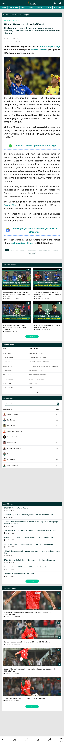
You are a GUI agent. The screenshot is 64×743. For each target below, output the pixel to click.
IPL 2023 (55, 250)
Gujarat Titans (11, 205)
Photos (39, 7)
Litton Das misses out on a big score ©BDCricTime (24, 698)
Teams (31, 7)
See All (32, 581)
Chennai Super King (44, 250)
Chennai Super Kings (49, 46)
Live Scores (13, 7)
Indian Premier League (20, 15)
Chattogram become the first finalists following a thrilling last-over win (47, 294)
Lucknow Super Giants (22, 243)
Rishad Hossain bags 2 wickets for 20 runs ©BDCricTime (27, 642)
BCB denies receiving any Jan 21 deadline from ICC (47, 326)
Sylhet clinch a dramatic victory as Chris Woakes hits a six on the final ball (16, 294)
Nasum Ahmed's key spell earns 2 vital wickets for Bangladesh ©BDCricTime (30, 670)
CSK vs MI (32, 253)
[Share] (28, 270)
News (23, 7)
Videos (48, 7)
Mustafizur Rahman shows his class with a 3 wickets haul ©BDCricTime (27, 614)
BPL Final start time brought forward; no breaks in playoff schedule (15, 327)
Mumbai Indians (39, 50)
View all (32, 336)
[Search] (58, 404)
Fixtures (57, 7)
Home (4, 7)
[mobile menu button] (3, 3)
